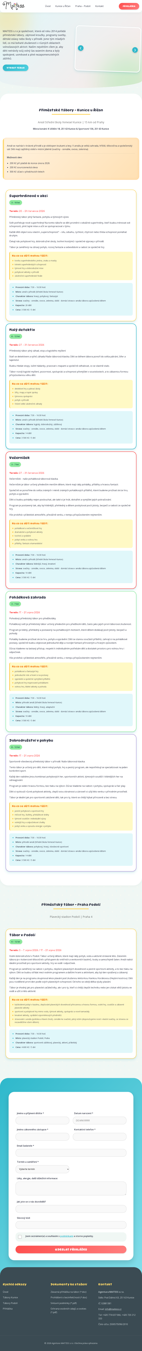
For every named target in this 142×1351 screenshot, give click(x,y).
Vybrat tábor (16, 68)
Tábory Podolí (10, 1303)
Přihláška (129, 6)
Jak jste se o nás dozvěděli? (31, 1201)
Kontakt (99, 6)
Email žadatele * (25, 1145)
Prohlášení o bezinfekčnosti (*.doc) (69, 1297)
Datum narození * (83, 1113)
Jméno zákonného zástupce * (32, 1129)
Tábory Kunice (10, 1297)
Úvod (47, 6)
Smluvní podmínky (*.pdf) (64, 1303)
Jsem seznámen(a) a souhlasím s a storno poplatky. (60, 1236)
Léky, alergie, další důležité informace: (37, 1178)
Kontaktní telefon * (85, 1129)
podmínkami (66, 1236)
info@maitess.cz (113, 1309)
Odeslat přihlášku (71, 1249)
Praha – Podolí (82, 6)
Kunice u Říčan (62, 6)
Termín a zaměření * (28, 1161)
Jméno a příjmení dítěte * (30, 1113)
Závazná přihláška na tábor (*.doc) (68, 1291)
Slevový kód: (23, 1217)
